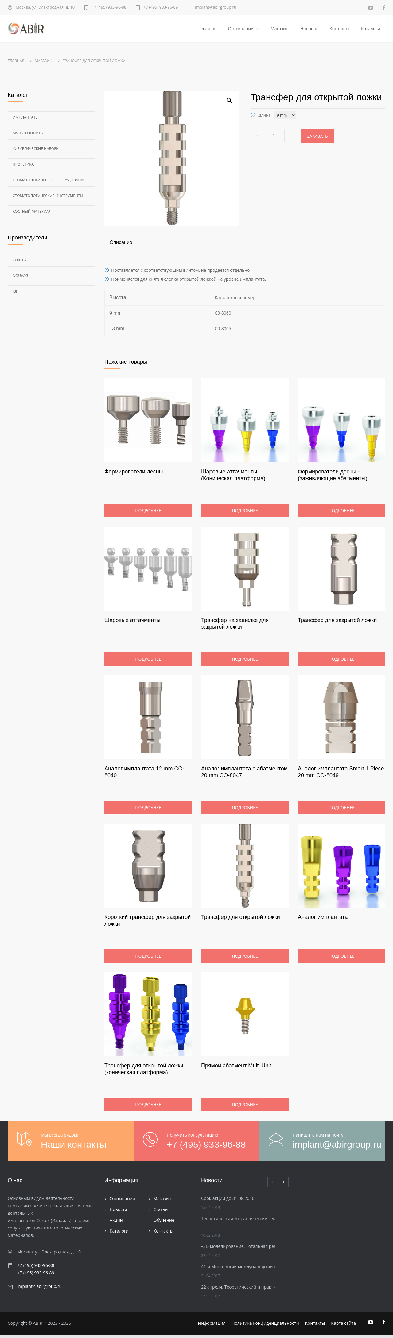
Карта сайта (343, 1326)
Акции (116, 1223)
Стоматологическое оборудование (49, 183)
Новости (309, 30)
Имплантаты (26, 120)
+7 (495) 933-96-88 (109, 7)
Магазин (279, 30)
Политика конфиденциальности (265, 1326)
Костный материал (32, 214)
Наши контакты (73, 1148)
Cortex (19, 263)
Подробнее (148, 514)
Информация (212, 1326)
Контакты (339, 30)
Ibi (15, 294)
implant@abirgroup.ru (215, 7)
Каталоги (370, 30)
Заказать (317, 139)
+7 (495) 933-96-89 (160, 7)
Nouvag (20, 278)
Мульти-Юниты (28, 136)
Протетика (23, 167)
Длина (264, 118)
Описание (121, 245)
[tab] (121, 246)
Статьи (161, 1212)
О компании (241, 30)
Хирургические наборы (36, 151)
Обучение (164, 1223)
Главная (207, 30)
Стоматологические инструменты (48, 198)
